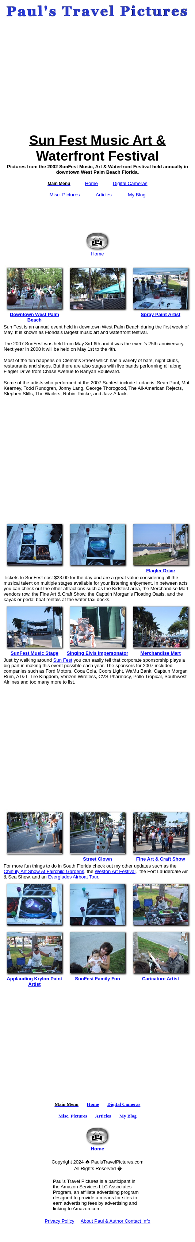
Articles (104, 194)
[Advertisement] (97, 75)
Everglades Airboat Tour (73, 877)
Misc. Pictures (65, 194)
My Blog (136, 194)
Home (91, 183)
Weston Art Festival (115, 871)
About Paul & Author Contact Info (115, 1221)
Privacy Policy (59, 1221)
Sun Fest (62, 660)
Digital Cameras (130, 183)
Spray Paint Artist (160, 312)
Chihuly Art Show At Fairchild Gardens (44, 871)
